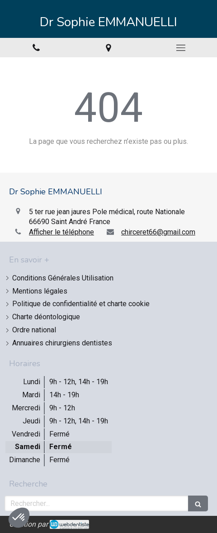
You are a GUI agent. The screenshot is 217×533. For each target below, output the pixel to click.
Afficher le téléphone (61, 232)
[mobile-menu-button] (181, 48)
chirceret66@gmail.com (158, 232)
